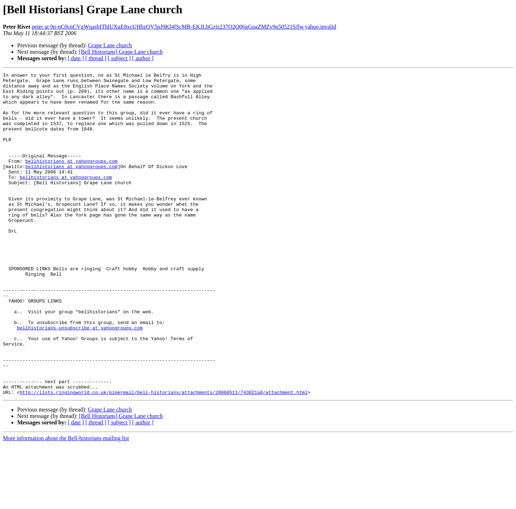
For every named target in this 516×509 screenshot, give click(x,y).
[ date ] (76, 58)
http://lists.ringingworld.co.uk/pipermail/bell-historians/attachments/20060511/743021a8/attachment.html (163, 456)
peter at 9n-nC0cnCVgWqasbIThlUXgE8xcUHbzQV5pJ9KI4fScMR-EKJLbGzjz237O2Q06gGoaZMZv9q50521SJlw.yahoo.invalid (184, 27)
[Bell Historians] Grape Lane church (121, 52)
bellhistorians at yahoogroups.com (71, 179)
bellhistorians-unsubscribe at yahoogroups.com (80, 379)
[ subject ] (119, 58)
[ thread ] (95, 58)
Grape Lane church (110, 45)
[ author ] (143, 58)
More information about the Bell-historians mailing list (66, 503)
